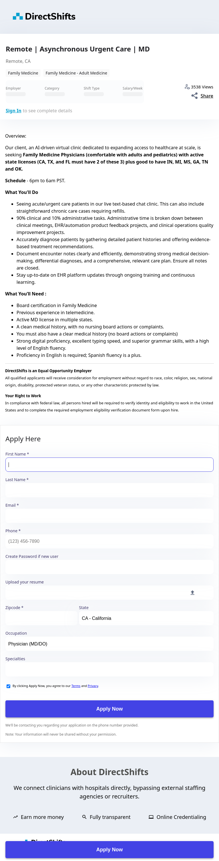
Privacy (93, 686)
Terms (75, 686)
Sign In (13, 110)
